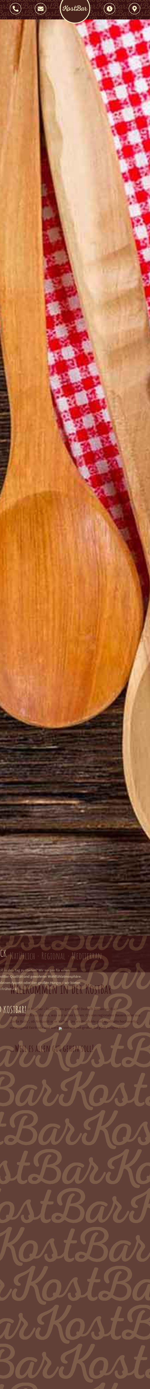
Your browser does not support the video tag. (75, 486)
